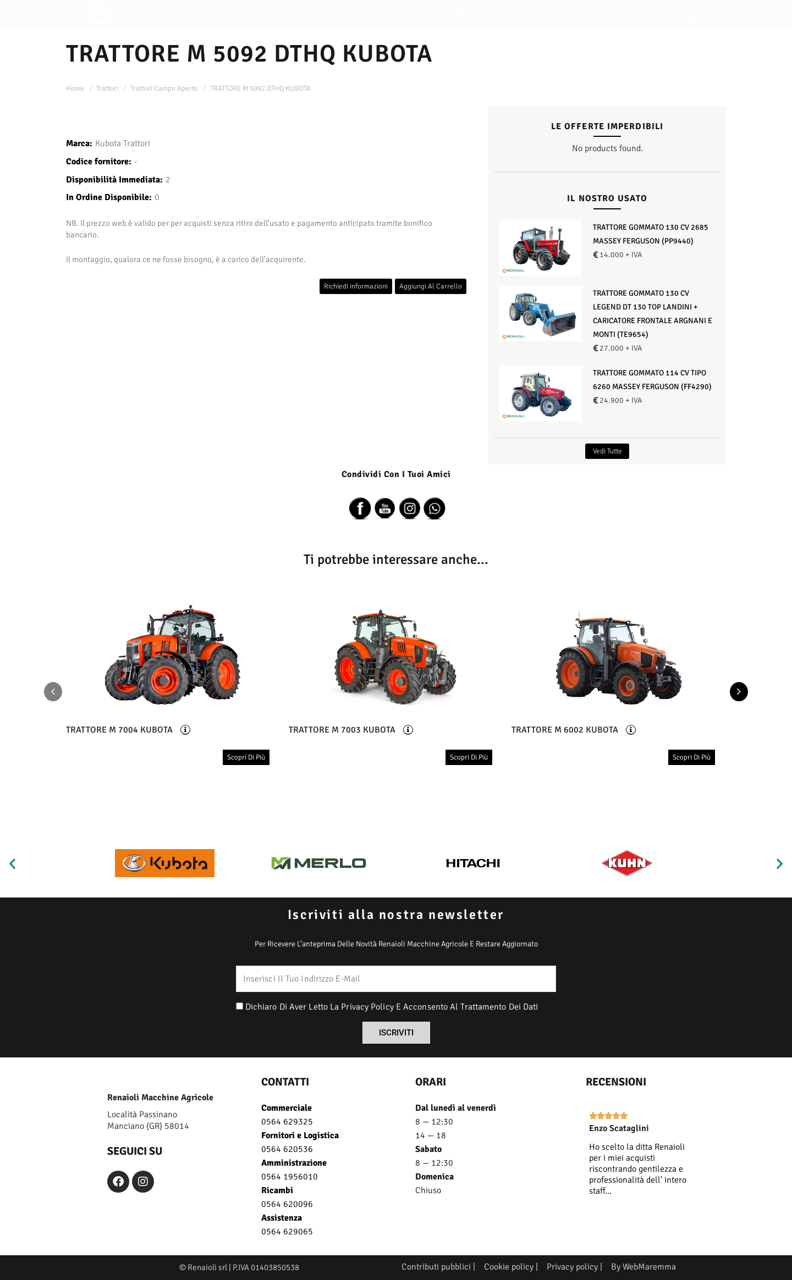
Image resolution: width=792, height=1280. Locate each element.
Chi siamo (170, 15)
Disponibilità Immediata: (114, 179)
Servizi (422, 15)
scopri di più (246, 757)
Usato (265, 15)
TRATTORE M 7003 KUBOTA (342, 729)
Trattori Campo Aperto (164, 88)
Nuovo (222, 15)
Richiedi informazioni (356, 286)
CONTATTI (285, 1082)
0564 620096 (287, 1204)
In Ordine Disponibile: (109, 197)
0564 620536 (287, 1149)
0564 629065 (287, 1231)
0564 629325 (287, 1121)
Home (75, 88)
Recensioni (593, 15)
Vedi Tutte (607, 451)
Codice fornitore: (98, 161)
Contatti (542, 15)
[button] (12, 863)
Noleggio (378, 15)
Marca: (79, 143)
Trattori (107, 88)
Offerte (463, 15)
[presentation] (53, 692)
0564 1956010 (289, 1176)
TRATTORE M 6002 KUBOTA (565, 729)
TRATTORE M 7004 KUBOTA (119, 729)
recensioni (616, 1082)
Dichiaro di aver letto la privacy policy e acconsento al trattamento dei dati (391, 1006)
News (502, 15)
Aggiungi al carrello (430, 286)
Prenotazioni (320, 15)
